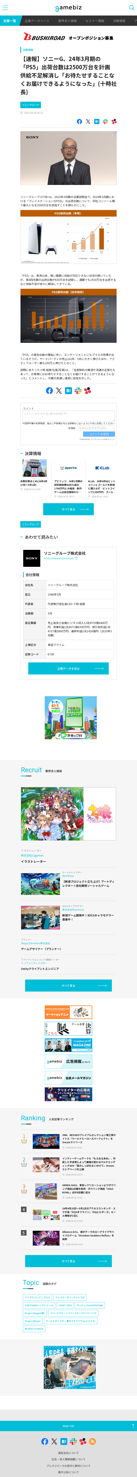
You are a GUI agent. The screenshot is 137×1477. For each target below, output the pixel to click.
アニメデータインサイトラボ (70, 1307)
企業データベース (37, 20)
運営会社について (68, 1463)
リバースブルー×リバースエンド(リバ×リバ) (73, 1323)
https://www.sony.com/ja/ (60, 568)
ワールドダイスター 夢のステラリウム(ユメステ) (70, 1331)
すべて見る (68, 519)
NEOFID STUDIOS (34, 1339)
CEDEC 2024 (65, 1315)
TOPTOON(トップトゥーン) (39, 1315)
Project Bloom (33, 1331)
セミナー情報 (94, 20)
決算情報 (119, 20)
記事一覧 (9, 20)
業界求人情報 (67, 20)
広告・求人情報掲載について (68, 1469)
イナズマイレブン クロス (37, 1307)
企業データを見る (68, 679)
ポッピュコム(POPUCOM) (90, 1315)
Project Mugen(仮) (35, 1323)
